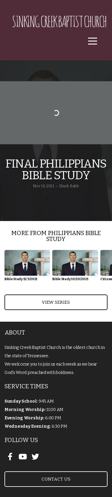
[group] (27, 268)
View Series (56, 302)
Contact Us (56, 479)
